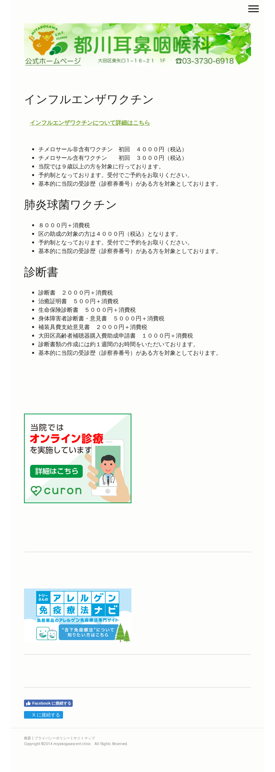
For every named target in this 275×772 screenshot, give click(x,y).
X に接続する (43, 715)
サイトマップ (84, 738)
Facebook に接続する (48, 703)
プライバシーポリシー (52, 738)
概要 (27, 738)
